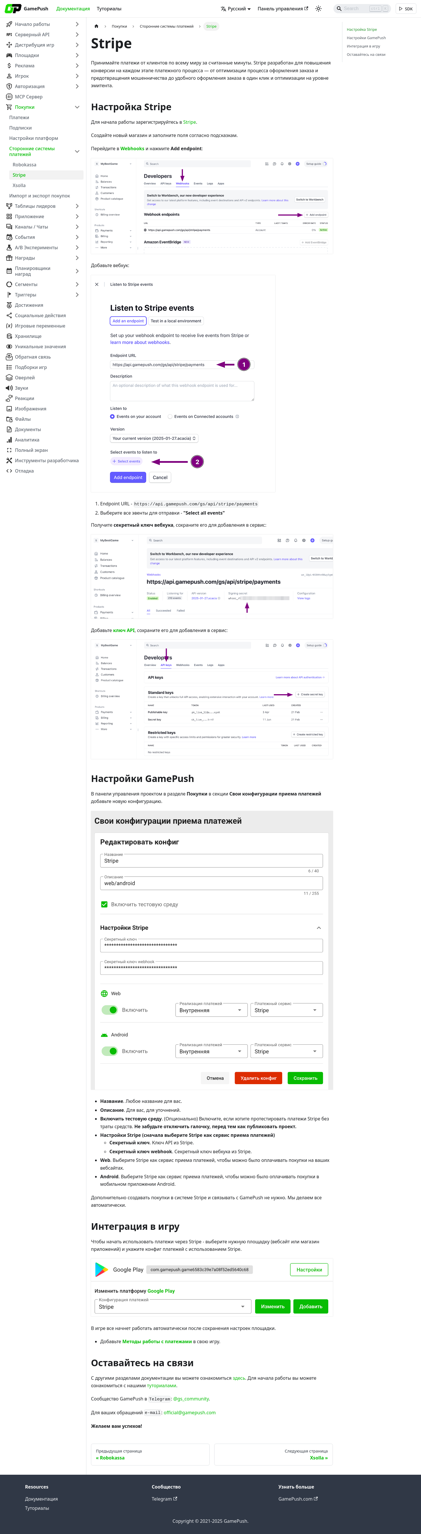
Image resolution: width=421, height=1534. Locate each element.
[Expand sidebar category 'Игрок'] (77, 76)
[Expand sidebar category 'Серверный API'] (77, 34)
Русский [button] (231, 8)
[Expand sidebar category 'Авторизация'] (77, 86)
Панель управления (281, 8)
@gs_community (191, 1399)
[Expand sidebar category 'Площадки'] (77, 55)
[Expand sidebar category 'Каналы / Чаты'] (77, 226)
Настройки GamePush (366, 37)
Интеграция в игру (363, 46)
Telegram (164, 1499)
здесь (239, 1378)
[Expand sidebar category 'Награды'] (77, 257)
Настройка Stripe (362, 29)
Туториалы (109, 8)
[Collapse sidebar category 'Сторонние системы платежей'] (77, 151)
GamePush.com (298, 1499)
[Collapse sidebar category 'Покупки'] (77, 107)
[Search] (360, 8)
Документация (73, 8)
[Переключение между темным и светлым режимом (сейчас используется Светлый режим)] (316, 8)
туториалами (161, 1385)
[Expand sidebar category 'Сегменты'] (77, 284)
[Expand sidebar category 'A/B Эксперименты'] (77, 247)
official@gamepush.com (190, 1412)
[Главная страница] (96, 26)
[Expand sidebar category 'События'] (77, 237)
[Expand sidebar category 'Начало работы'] (77, 24)
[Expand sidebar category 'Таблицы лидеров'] (77, 206)
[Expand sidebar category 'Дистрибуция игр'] (77, 45)
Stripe (189, 122)
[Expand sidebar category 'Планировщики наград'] (77, 271)
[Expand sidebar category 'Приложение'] (77, 216)
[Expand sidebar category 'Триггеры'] (77, 294)
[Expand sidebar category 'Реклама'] (77, 65)
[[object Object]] (405, 9)
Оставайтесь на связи (366, 54)
